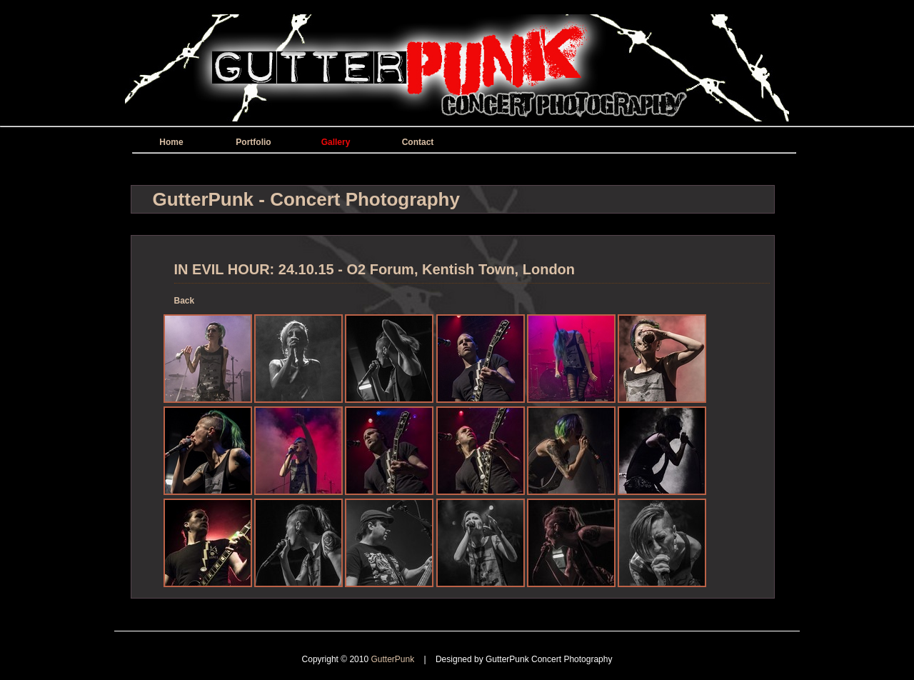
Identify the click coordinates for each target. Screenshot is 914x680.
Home (171, 142)
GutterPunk (393, 659)
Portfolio (253, 142)
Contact (418, 142)
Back (184, 301)
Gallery (336, 142)
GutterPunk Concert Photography (549, 659)
